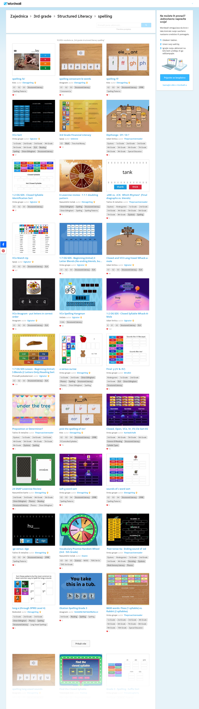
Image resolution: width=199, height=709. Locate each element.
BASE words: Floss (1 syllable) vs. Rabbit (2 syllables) (124, 609)
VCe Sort (17, 134)
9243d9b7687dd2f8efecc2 (86, 612)
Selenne (74, 138)
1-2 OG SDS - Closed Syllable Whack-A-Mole (127, 315)
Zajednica (19, 16)
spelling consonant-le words (75, 78)
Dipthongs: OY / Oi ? (117, 134)
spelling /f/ (112, 78)
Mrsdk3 (127, 372)
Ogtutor (33, 138)
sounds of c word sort (118, 488)
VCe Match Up (20, 258)
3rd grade (42, 16)
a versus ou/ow (67, 369)
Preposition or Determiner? (27, 428)
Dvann (85, 556)
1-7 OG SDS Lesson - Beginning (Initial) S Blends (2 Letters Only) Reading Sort (33, 370)
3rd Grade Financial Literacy (75, 134)
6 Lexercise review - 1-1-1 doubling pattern (79, 196)
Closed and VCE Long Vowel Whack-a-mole (127, 259)
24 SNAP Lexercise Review (26, 488)
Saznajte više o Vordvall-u (175, 85)
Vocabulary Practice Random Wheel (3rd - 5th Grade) (79, 550)
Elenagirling (28, 82)
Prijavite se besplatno (174, 77)
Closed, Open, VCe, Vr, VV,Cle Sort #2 (127, 428)
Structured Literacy (74, 16)
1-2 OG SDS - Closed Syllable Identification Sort (28, 196)
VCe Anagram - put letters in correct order (32, 315)
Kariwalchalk (130, 432)
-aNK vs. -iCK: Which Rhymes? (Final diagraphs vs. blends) (127, 196)
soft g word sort (68, 488)
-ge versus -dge (20, 548)
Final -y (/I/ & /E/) (115, 369)
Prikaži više (80, 643)
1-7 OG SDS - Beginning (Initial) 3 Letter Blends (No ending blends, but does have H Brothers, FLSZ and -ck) (80, 259)
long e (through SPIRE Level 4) (28, 608)
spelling (105, 16)
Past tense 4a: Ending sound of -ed (126, 548)
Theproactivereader (133, 138)
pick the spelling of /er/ (72, 428)
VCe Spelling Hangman (72, 313)
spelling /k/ (18, 78)
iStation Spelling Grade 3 (73, 608)
